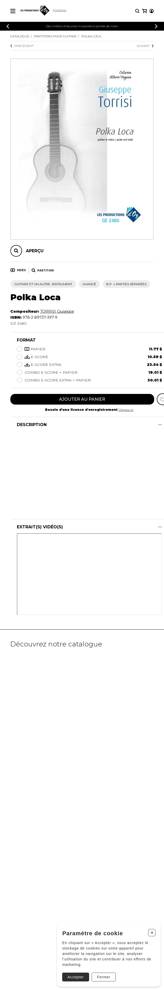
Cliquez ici (125, 410)
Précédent (22, 46)
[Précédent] (7, 26)
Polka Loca (91, 36)
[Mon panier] (144, 11)
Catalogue (19, 36)
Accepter (75, 977)
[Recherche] (137, 11)
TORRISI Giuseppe (57, 311)
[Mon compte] (151, 11)
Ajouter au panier (82, 399)
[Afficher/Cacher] (160, 424)
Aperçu (35, 250)
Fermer (103, 977)
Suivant (145, 46)
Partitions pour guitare (55, 36)
